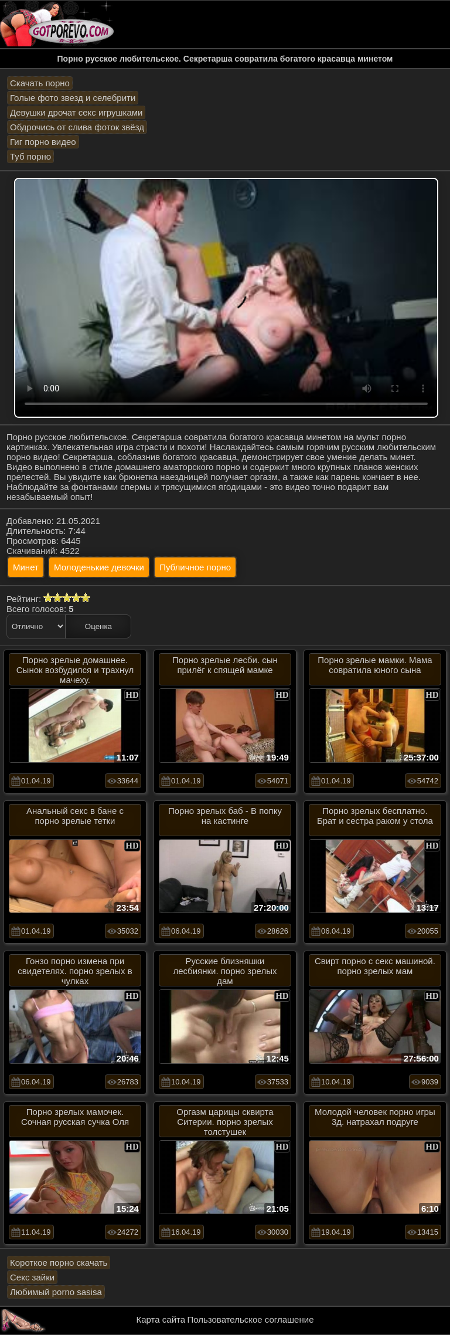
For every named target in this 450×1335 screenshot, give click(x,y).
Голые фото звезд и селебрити (72, 98)
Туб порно (30, 156)
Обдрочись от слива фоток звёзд (77, 127)
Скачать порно (40, 83)
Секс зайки (32, 1277)
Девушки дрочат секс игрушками (76, 112)
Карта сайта (161, 1319)
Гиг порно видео (43, 142)
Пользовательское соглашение (250, 1319)
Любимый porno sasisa (56, 1292)
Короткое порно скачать (58, 1263)
